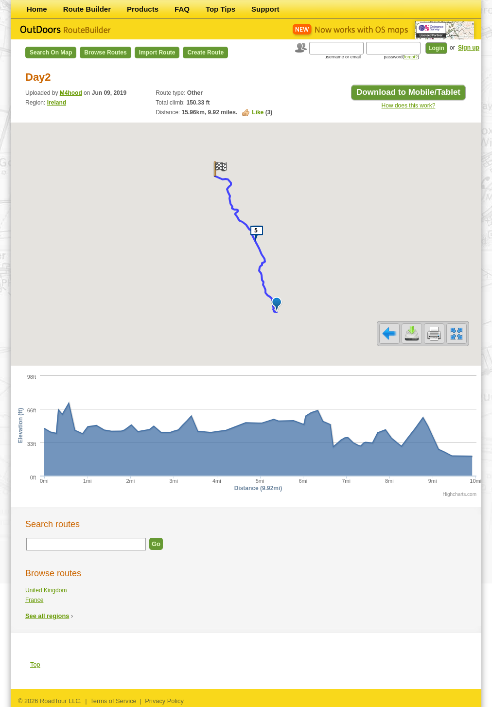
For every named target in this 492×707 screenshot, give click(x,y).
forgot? (411, 56)
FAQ (182, 9)
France (34, 600)
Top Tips (220, 9)
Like (258, 112)
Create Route (205, 52)
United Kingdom (46, 590)
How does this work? (409, 105)
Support (265, 9)
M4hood (71, 92)
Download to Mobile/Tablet (408, 92)
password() (401, 56)
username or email (342, 56)
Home (37, 9)
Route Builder (87, 9)
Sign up (468, 47)
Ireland (56, 102)
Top (35, 664)
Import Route (157, 52)
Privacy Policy (164, 701)
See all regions (47, 615)
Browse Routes (105, 52)
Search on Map (51, 52)
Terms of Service (113, 701)
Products (142, 9)
